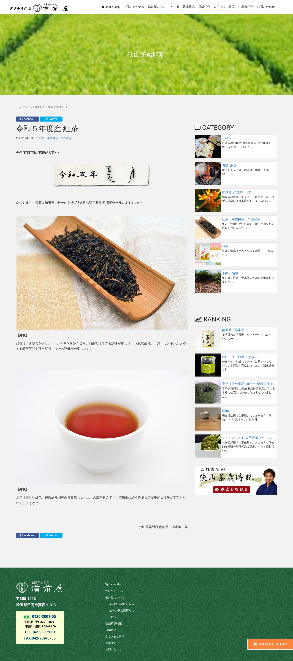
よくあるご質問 (224, 6)
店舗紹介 (204, 6)
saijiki (38, 107)
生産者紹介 (245, 6)
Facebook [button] (27, 119)
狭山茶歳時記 (186, 6)
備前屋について (160, 6)
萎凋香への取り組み (121, 604)
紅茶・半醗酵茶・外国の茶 (54, 138)
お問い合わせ (266, 6)
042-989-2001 (43, 632)
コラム (113, 617)
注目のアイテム (133, 6)
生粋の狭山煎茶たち (121, 610)
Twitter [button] (51, 119)
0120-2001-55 (43, 616)
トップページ (24, 107)
